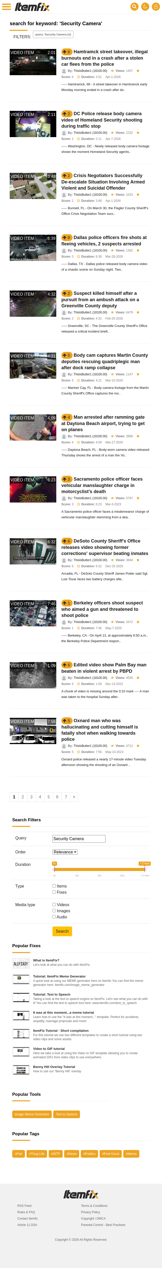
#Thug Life (36, 1154)
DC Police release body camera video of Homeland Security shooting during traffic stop (101, 120)
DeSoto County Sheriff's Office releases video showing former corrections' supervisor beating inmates (104, 547)
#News (72, 1154)
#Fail (18, 1154)
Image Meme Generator (32, 1114)
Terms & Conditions (94, 1206)
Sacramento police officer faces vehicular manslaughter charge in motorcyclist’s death (102, 485)
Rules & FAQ (26, 1212)
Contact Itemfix (27, 1218)
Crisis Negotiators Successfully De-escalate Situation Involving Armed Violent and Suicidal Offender (103, 182)
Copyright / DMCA (93, 1218)
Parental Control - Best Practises (103, 1225)
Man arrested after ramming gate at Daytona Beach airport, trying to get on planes (103, 423)
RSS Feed (24, 1206)
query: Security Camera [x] (53, 34)
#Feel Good (110, 1154)
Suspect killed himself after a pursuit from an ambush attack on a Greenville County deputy (100, 299)
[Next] (74, 797)
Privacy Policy (90, 1212)
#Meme (131, 1154)
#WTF (55, 1154)
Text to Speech (66, 1114)
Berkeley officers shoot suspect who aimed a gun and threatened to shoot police (102, 609)
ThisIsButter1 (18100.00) (90, 71)
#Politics (89, 1154)
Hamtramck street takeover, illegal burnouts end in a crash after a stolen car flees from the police (104, 58)
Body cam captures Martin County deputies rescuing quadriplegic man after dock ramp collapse (104, 361)
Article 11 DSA (27, 1225)
